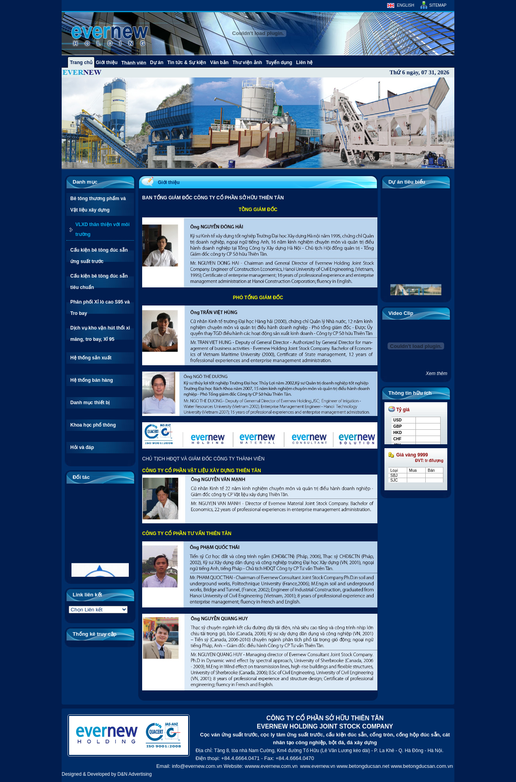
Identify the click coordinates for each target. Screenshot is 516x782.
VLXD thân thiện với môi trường (102, 229)
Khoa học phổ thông (93, 425)
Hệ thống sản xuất (91, 358)
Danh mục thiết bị (90, 402)
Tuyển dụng (279, 62)
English (405, 5)
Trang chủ (81, 62)
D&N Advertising (134, 774)
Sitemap (437, 5)
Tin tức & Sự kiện (186, 62)
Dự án (156, 62)
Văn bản (219, 62)
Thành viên (133, 63)
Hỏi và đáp (82, 447)
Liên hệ (304, 62)
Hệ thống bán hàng (91, 380)
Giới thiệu (106, 62)
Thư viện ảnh (247, 62)
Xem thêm (436, 373)
